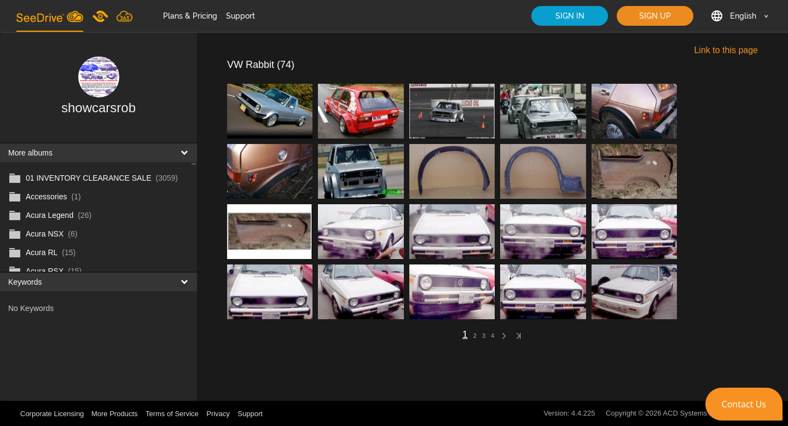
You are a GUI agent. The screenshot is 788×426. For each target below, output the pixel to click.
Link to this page (726, 50)
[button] (744, 404)
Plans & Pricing (190, 15)
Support (240, 15)
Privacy (218, 414)
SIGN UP (655, 15)
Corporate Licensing (53, 414)
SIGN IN (569, 15)
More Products (114, 414)
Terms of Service (172, 414)
